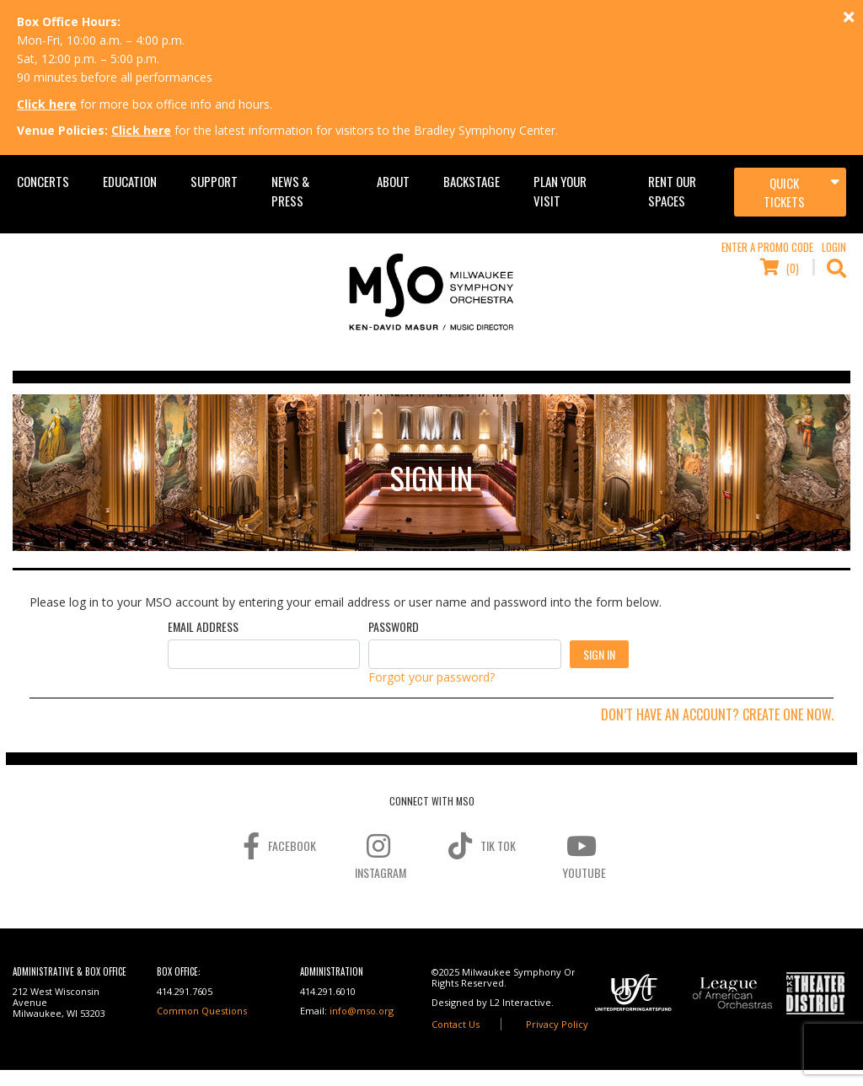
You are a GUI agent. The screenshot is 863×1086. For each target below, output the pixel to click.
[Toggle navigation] (790, 192)
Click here (47, 104)
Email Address (203, 626)
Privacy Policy (557, 1024)
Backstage (471, 181)
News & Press (290, 190)
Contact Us (456, 1024)
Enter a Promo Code (767, 246)
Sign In (599, 654)
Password (393, 626)
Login (834, 246)
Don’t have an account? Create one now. (717, 714)
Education (130, 181)
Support (214, 181)
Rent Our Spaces (672, 190)
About (393, 181)
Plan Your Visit (560, 190)
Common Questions (202, 1010)
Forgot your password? (431, 677)
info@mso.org (362, 1010)
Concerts (43, 181)
